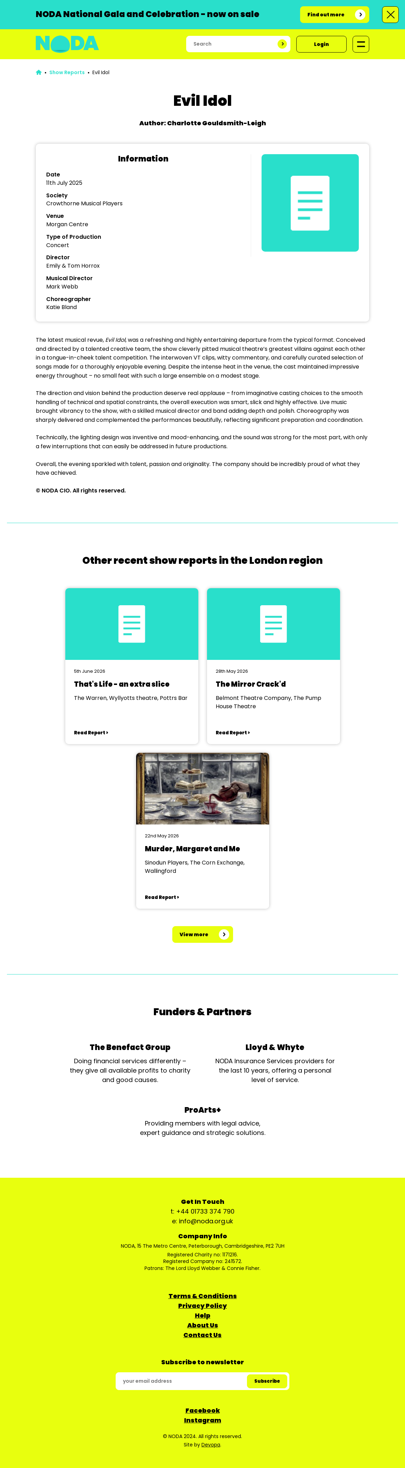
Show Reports (67, 72)
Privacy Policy (202, 1305)
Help (202, 1315)
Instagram (202, 1420)
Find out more (326, 14)
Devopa (210, 1444)
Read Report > (91, 732)
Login (321, 44)
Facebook (202, 1410)
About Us (202, 1325)
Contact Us (202, 1335)
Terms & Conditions (202, 1296)
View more (194, 934)
